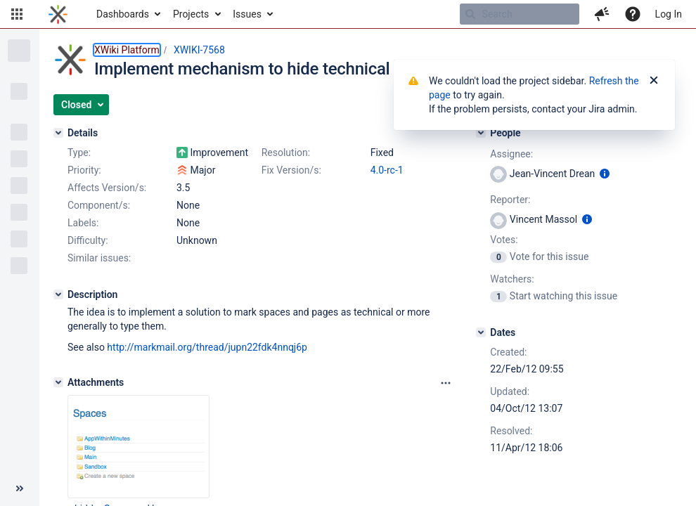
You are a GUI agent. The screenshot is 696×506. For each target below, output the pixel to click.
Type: (79, 152)
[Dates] (481, 332)
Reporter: (510, 199)
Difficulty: (87, 240)
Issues (247, 14)
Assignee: (511, 154)
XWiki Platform (127, 50)
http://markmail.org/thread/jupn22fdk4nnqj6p (207, 347)
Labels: (82, 222)
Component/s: (98, 205)
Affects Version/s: (106, 187)
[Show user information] (604, 173)
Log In (668, 14)
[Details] (58, 133)
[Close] (654, 81)
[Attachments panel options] (446, 383)
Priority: (84, 170)
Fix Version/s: (291, 170)
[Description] (58, 294)
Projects (191, 14)
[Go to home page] (58, 14)
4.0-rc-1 (387, 170)
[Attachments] (58, 382)
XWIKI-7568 (199, 50)
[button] (17, 14)
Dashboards (122, 14)
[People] (481, 133)
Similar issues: (99, 258)
